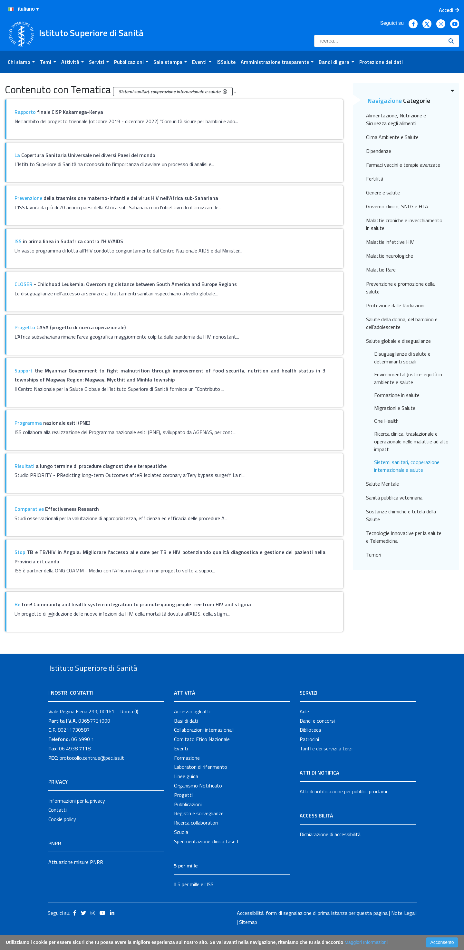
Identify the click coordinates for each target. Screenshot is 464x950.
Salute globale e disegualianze (398, 341)
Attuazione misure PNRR (75, 877)
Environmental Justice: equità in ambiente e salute (408, 378)
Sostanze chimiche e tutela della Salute (401, 515)
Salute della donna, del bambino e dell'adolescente (402, 323)
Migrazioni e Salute (394, 408)
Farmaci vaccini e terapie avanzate (403, 165)
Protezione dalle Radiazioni (395, 305)
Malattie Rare (381, 269)
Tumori (373, 555)
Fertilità (374, 179)
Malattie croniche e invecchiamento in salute (404, 224)
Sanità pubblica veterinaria (394, 497)
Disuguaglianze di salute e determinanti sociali (402, 357)
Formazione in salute (397, 395)
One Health (386, 421)
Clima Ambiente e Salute (392, 137)
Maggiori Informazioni (366, 942)
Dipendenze (378, 151)
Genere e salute (383, 192)
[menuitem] (21, 61)
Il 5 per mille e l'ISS (194, 899)
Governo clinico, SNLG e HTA (397, 206)
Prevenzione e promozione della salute (400, 287)
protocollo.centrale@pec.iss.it (92, 773)
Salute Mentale (382, 484)
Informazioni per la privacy (76, 815)
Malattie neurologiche (389, 256)
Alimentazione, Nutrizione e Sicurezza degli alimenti (396, 119)
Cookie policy (62, 834)
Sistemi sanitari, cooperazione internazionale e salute (407, 466)
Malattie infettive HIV (390, 242)
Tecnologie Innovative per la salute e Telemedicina (403, 537)
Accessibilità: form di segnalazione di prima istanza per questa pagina (312, 928)
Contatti (57, 825)
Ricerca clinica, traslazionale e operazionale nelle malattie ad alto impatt (411, 441)
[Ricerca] (378, 41)
